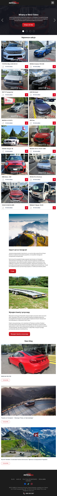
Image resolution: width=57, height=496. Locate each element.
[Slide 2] (30, 31)
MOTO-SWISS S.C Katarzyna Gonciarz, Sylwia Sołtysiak (22, 487)
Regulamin (42, 479)
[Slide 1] (27, 31)
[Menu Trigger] (52, 2)
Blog (13, 479)
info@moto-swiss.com (28, 490)
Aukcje (18, 479)
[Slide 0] (23, 31)
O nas (12, 271)
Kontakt (28, 481)
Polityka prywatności (30, 479)
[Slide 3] (34, 31)
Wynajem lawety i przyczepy (19, 334)
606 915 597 (30, 493)
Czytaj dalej (5, 380)
